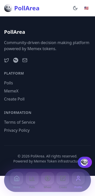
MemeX (11, 91)
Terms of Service (19, 122)
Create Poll (14, 99)
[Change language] (86, 8)
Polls (8, 83)
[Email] (24, 60)
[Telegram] (15, 60)
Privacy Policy (17, 130)
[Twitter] (6, 60)
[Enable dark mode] (75, 8)
